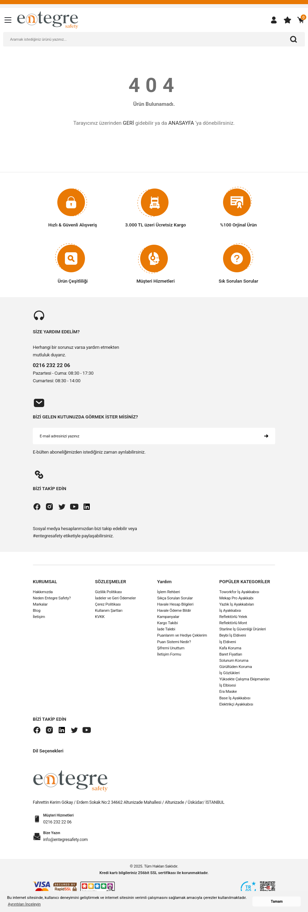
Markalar (40, 604)
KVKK (100, 617)
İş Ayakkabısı (230, 610)
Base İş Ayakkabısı (234, 698)
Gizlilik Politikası (108, 591)
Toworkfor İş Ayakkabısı (239, 591)
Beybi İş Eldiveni (232, 635)
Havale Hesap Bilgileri (175, 604)
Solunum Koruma (233, 660)
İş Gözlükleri (229, 673)
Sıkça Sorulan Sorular (175, 598)
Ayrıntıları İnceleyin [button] (24, 904)
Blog (36, 610)
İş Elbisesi (227, 685)
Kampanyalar (168, 617)
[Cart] (301, 20)
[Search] (154, 39)
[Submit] (266, 436)
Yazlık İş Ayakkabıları (236, 604)
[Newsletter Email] (154, 436)
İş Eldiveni (227, 641)
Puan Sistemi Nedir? (174, 641)
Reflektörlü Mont (233, 623)
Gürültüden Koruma (235, 667)
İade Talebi (166, 629)
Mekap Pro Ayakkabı (236, 598)
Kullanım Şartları (109, 610)
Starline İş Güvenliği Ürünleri (242, 629)
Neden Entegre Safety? (52, 598)
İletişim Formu (169, 654)
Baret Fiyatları (230, 654)
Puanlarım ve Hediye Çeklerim (182, 635)
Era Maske (228, 691)
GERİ (128, 123)
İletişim (39, 617)
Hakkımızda (42, 591)
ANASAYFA (181, 123)
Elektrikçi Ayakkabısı (236, 704)
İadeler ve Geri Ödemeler (115, 598)
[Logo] (47, 19)
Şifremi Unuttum (170, 648)
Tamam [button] (276, 901)
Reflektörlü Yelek (233, 617)
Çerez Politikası (108, 604)
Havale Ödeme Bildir (174, 610)
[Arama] (293, 39)
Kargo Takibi (167, 623)
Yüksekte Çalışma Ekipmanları (244, 679)
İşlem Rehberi (168, 591)
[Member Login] (274, 20)
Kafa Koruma (230, 648)
